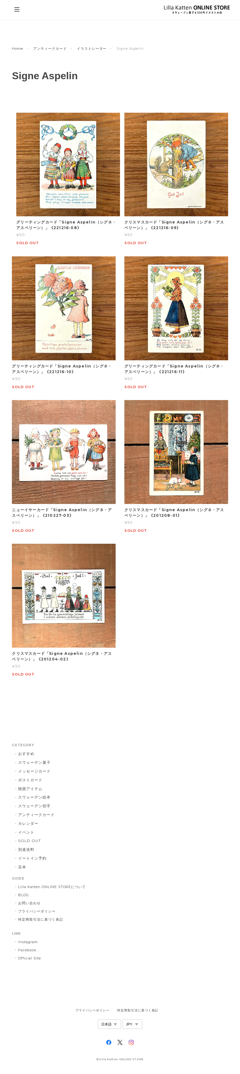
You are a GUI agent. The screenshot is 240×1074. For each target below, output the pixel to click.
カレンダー (28, 823)
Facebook (27, 950)
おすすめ (26, 753)
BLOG (23, 895)
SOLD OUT (29, 840)
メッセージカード (34, 771)
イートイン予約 (32, 858)
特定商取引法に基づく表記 (40, 919)
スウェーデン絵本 (34, 797)
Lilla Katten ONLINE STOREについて (52, 887)
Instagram (28, 942)
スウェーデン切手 (34, 806)
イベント (26, 832)
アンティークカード (50, 48)
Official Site (29, 958)
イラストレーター (92, 48)
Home (17, 48)
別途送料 (26, 849)
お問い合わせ (29, 903)
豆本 (22, 867)
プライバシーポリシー (37, 911)
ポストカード (30, 780)
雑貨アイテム (30, 788)
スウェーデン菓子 (34, 762)
